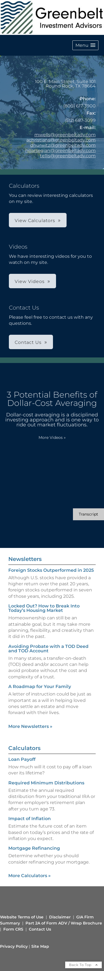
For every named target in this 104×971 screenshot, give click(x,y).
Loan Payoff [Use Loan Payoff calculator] (21, 759)
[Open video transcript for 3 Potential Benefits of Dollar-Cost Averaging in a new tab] (88, 514)
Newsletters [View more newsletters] (25, 559)
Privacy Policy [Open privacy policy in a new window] (14, 946)
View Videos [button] (30, 281)
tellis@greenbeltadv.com (68, 155)
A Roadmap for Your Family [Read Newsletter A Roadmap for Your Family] (39, 686)
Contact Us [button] (28, 342)
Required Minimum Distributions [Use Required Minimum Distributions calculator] (46, 782)
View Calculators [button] (35, 220)
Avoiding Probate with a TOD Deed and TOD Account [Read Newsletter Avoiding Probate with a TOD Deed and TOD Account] (48, 648)
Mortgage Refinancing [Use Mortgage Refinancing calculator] (34, 848)
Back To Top (83, 965)
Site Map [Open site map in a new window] (40, 946)
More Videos (52, 437)
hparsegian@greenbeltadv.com (60, 150)
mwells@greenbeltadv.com (65, 134)
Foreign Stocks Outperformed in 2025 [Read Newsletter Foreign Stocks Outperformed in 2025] (51, 570)
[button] (85, 45)
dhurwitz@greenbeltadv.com (63, 145)
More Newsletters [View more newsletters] (30, 726)
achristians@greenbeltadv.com (61, 140)
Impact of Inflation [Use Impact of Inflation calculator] (29, 818)
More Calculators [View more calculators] (29, 875)
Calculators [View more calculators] (24, 748)
